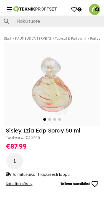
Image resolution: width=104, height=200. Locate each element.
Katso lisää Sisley (19, 184)
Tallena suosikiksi (79, 184)
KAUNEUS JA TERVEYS (33, 38)
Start (7, 38)
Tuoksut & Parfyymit (70, 38)
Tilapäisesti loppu (53, 174)
